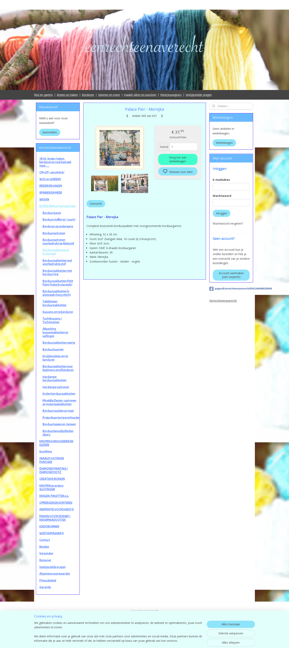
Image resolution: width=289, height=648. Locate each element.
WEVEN (44, 199)
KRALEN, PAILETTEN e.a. (54, 496)
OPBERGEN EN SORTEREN (55, 503)
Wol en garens (43, 95)
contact (145, 624)
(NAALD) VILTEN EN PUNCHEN (51, 460)
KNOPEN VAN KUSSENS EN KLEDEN (56, 443)
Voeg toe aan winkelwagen (177, 159)
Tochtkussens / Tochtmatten (52, 320)
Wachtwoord (222, 196)
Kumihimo (45, 452)
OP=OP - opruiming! (51, 172)
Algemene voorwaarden (54, 574)
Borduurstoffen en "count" (59, 220)
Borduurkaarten (53, 350)
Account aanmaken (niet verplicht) (231, 275)
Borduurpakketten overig (59, 343)
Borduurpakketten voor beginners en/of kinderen (58, 368)
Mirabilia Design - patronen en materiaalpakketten (59, 402)
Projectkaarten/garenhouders (61, 418)
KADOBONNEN (49, 526)
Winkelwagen (224, 143)
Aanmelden (49, 132)
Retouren (45, 560)
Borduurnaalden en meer (58, 411)
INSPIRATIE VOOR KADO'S (56, 509)
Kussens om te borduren (58, 312)
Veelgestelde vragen (199, 95)
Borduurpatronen (54, 233)
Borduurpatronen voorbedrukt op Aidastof (58, 241)
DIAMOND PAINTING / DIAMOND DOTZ (53, 470)
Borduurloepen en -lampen (59, 424)
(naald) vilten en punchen (140, 95)
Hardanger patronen (56, 387)
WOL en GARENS (50, 179)
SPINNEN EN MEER (50, 193)
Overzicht (96, 203)
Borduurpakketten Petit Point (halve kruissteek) (58, 283)
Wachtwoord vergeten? (228, 223)
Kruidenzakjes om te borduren (55, 358)
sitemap (162, 640)
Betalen (44, 547)
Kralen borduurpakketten (59, 394)
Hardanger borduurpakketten (54, 378)
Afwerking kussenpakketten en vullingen (55, 332)
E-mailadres (221, 180)
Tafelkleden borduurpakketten (54, 303)
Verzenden (46, 553)
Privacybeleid (47, 580)
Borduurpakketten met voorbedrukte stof (57, 262)
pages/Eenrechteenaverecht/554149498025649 (231, 288)
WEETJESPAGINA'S (51, 533)
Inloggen (221, 213)
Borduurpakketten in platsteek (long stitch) (57, 293)
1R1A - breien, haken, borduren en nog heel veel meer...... (55, 162)
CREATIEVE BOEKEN (52, 479)
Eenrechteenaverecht (223, 301)
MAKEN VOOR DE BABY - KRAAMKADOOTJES (55, 518)
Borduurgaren (52, 213)
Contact (44, 540)
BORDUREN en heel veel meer (57, 206)
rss (170, 640)
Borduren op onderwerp (58, 226)
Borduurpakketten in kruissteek (56, 252)
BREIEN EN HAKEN (50, 186)
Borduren (88, 95)
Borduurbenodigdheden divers (58, 433)
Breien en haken (67, 95)
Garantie (45, 587)
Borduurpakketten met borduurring (57, 272)
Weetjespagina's (171, 95)
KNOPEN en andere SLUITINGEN (51, 487)
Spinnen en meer (109, 95)
